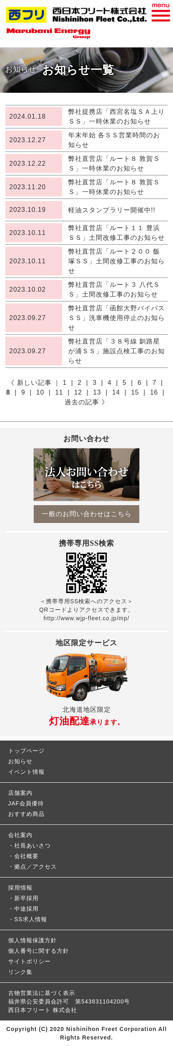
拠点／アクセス (35, 866)
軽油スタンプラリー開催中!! (112, 210)
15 (135, 392)
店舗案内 (20, 793)
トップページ (26, 750)
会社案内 (20, 835)
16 (154, 392)
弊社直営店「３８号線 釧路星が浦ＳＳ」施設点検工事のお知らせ (116, 351)
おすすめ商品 (26, 814)
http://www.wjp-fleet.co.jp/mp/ (86, 618)
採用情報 (20, 887)
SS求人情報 (30, 919)
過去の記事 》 (86, 402)
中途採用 (26, 908)
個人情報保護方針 (32, 940)
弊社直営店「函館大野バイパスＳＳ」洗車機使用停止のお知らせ (116, 318)
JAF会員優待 (26, 803)
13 (97, 392)
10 (40, 392)
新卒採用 (26, 898)
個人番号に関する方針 (38, 951)
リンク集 (20, 972)
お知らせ (20, 761)
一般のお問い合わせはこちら (87, 513)
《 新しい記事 (29, 382)
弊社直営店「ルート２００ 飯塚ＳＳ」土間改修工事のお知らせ (116, 261)
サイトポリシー (29, 961)
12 (78, 392)
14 (116, 392)
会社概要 (26, 856)
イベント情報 (26, 771)
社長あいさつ (32, 845)
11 (59, 392)
